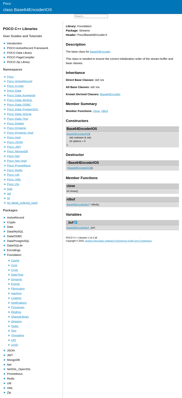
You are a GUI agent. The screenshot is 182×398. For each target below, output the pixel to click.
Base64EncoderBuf (78, 204)
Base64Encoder (100, 51)
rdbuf (104, 111)
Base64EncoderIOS (82, 129)
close (96, 111)
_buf (70, 222)
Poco (7, 3)
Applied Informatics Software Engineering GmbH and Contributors (118, 241)
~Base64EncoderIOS (83, 163)
